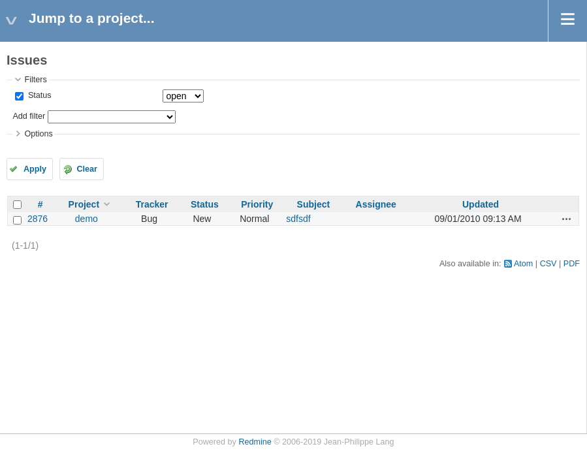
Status (38, 95)
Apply (35, 169)
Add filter (28, 116)
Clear (86, 169)
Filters (35, 79)
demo (86, 218)
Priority (257, 204)
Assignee (376, 204)
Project (84, 204)
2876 (37, 218)
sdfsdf (298, 218)
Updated (480, 204)
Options (38, 133)
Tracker (152, 204)
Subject (313, 204)
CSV (548, 263)
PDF (571, 263)
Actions (567, 218)
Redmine (254, 441)
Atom (523, 263)
